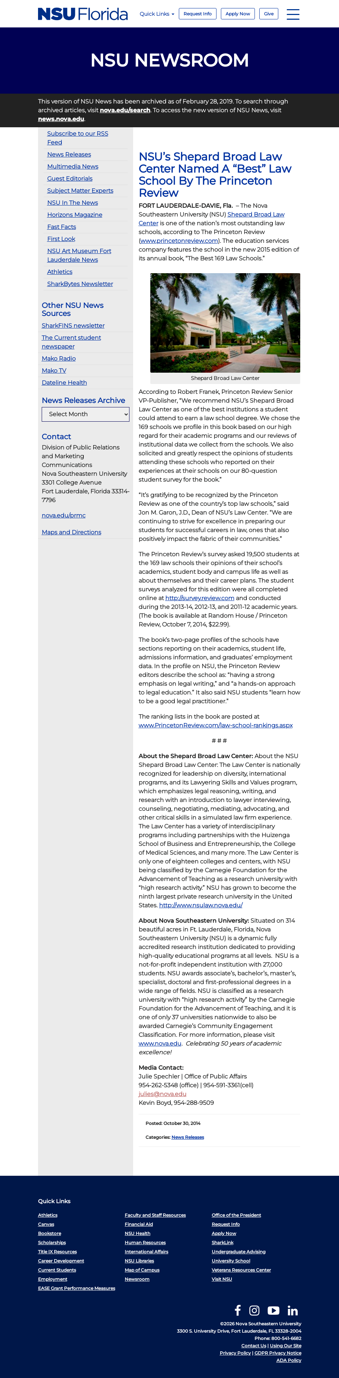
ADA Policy (288, 1360)
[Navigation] (293, 13)
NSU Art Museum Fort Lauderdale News (79, 255)
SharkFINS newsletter (73, 325)
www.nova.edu (160, 1043)
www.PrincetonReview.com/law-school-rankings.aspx (216, 725)
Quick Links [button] (157, 14)
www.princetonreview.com (179, 240)
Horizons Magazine (74, 214)
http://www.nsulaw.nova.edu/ (200, 905)
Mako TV (54, 370)
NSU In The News (72, 202)
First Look (61, 239)
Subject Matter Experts (80, 190)
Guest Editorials (70, 178)
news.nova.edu (61, 119)
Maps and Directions (71, 532)
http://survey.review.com (199, 598)
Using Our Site (285, 1345)
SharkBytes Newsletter (80, 284)
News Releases (69, 154)
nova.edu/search (125, 110)
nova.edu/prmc (64, 515)
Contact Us (253, 1345)
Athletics (59, 271)
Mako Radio (59, 358)
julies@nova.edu (163, 1094)
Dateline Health (64, 382)
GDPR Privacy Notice (278, 1353)
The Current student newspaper (71, 342)
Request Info (198, 13)
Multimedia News (72, 166)
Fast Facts (61, 226)
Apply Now (238, 13)
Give (269, 13)
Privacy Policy (235, 1353)
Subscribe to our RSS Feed (77, 138)
